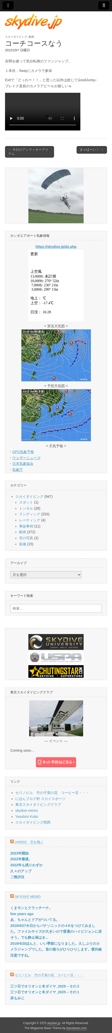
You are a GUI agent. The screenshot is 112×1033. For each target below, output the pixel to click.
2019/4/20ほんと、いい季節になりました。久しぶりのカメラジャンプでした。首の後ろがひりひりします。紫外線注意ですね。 (56, 949)
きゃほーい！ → (92, 150)
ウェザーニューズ (26, 458)
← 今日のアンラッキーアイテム (28, 152)
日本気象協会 (22, 464)
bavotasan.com (77, 1028)
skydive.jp (53, 1023)
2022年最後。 (21, 859)
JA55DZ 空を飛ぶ (29, 842)
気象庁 (17, 470)
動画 (31, 36)
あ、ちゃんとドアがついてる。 (35, 920)
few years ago (22, 914)
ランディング (29, 514)
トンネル (26, 508)
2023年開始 (19, 853)
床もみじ (17, 998)
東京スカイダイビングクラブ (38, 804)
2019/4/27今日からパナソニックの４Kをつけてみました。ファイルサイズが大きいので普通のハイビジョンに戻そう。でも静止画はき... (56, 931)
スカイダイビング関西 (32, 822)
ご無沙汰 (17, 877)
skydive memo (26, 811)
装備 (22, 544)
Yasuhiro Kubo (26, 817)
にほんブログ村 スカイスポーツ (40, 799)
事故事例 (26, 526)
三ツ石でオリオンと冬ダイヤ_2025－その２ (45, 986)
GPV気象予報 (23, 452)
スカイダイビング (16, 36)
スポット (26, 502)
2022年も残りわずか (26, 865)
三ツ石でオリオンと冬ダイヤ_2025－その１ (45, 992)
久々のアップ (20, 871)
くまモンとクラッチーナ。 (31, 908)
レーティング (29, 520)
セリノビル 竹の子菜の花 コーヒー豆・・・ (52, 793)
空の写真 (26, 538)
